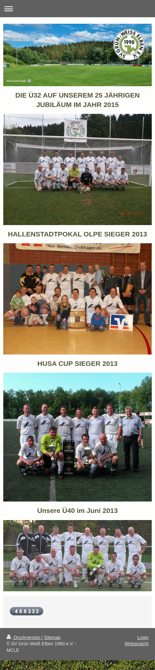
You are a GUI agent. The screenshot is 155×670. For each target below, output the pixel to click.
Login (142, 637)
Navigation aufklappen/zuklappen (77, 9)
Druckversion (24, 637)
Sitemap (52, 637)
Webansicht (136, 643)
